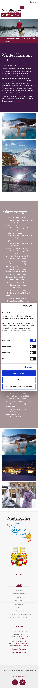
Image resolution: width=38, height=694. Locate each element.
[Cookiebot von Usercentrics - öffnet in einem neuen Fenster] (24, 305)
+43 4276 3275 (20, 639)
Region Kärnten (15, 39)
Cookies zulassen (19, 373)
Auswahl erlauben (18, 380)
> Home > (7, 39)
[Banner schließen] (35, 305)
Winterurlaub (26, 39)
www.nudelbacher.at (22, 646)
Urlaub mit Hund (21, 101)
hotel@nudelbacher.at (21, 643)
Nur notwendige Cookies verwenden (19, 386)
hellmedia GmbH (20, 676)
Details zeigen (26, 367)
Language (33, 2)
